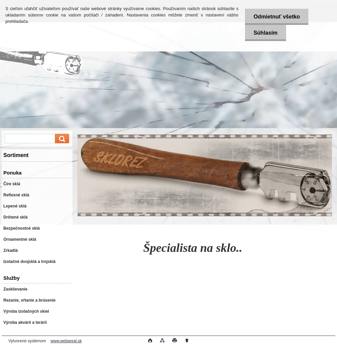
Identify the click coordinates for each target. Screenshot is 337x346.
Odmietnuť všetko (276, 17)
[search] (61, 139)
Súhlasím (265, 33)
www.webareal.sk (66, 341)
